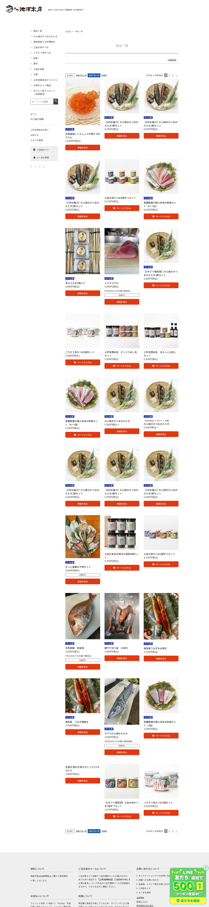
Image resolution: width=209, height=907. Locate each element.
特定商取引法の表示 (144, 905)
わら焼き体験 (37, 119)
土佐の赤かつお (41, 47)
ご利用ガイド (144, 888)
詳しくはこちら (40, 880)
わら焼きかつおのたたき (45, 36)
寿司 (35, 63)
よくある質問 (144, 892)
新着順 (104, 75)
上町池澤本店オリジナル (45, 79)
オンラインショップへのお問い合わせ (155, 875)
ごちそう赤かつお (42, 52)
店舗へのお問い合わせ (148, 879)
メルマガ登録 (36, 140)
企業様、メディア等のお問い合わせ (154, 884)
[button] (176, 75)
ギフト (33, 114)
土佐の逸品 (38, 69)
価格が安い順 (81, 75)
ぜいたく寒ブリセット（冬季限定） (44, 92)
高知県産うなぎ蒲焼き (44, 41)
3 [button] (172, 75)
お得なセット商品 (42, 85)
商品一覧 (37, 30)
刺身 (35, 58)
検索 (55, 101)
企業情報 (140, 897)
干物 (35, 74)
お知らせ (34, 135)
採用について (142, 901)
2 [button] (169, 75)
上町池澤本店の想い (39, 129)
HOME (68, 31)
